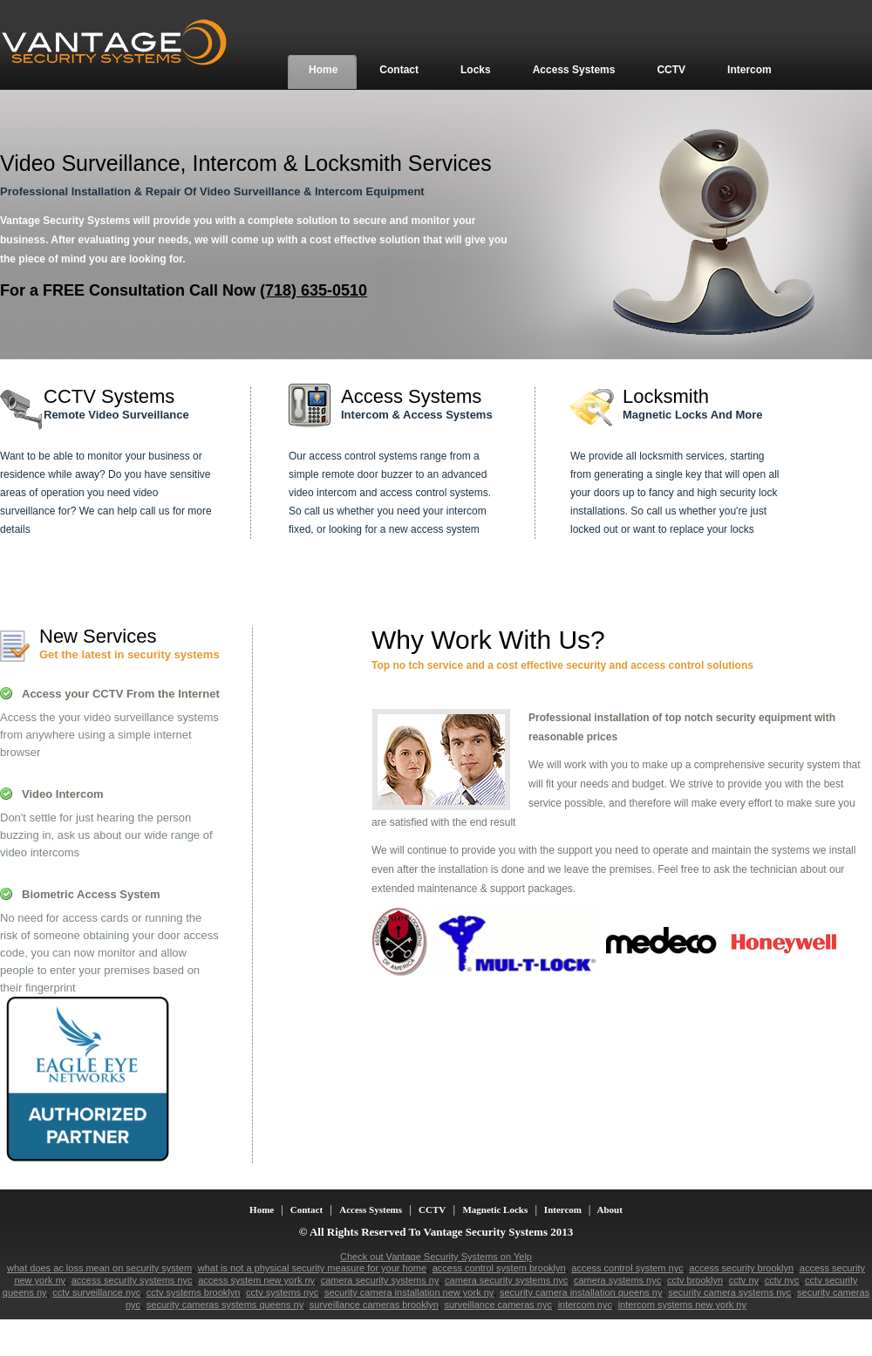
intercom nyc (585, 1304)
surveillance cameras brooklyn (374, 1304)
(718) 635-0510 (313, 290)
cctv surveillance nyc (96, 1292)
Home (262, 1209)
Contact (306, 1209)
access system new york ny (256, 1280)
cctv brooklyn (695, 1280)
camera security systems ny (380, 1280)
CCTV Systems (109, 396)
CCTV (432, 1209)
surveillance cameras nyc (498, 1304)
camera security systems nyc (506, 1280)
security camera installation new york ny (409, 1292)
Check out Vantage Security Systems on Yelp (436, 1256)
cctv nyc (782, 1280)
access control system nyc (627, 1268)
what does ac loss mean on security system (99, 1268)
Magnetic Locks (495, 1209)
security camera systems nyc (729, 1292)
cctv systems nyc (282, 1292)
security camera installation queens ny (581, 1292)
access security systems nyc (132, 1280)
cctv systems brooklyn (193, 1292)
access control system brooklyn (499, 1268)
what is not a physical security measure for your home (312, 1268)
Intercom (563, 1209)
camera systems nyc (617, 1280)
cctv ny (744, 1280)
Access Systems (411, 396)
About (609, 1209)
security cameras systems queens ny (224, 1304)
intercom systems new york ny (682, 1304)
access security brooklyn (741, 1268)
